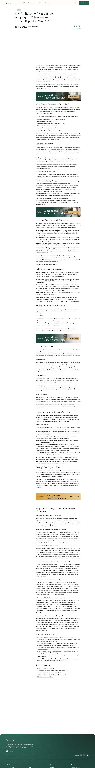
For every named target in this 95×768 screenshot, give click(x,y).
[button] (40, 3)
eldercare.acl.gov (42, 641)
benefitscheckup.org (53, 653)
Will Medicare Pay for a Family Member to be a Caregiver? (51, 675)
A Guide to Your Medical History (45, 677)
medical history (70, 186)
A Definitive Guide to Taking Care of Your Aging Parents (51, 670)
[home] (9, 3)
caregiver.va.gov (42, 661)
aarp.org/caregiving (43, 649)
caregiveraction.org (48, 645)
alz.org (51, 657)
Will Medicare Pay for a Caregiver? (45, 668)
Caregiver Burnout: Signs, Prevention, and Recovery (50, 673)
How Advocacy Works (21, 2)
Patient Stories (31, 2)
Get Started (84, 2)
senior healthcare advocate (43, 416)
